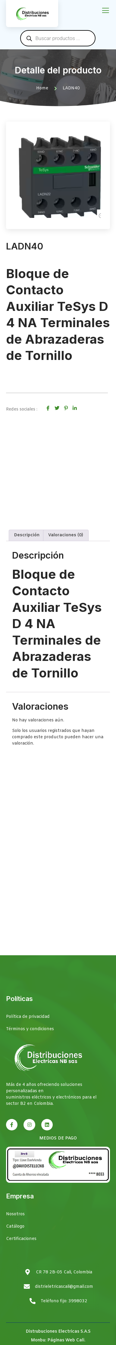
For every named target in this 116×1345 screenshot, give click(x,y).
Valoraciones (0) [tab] (65, 535)
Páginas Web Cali (65, 1340)
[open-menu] (105, 11)
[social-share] (47, 408)
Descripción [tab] (26, 535)
